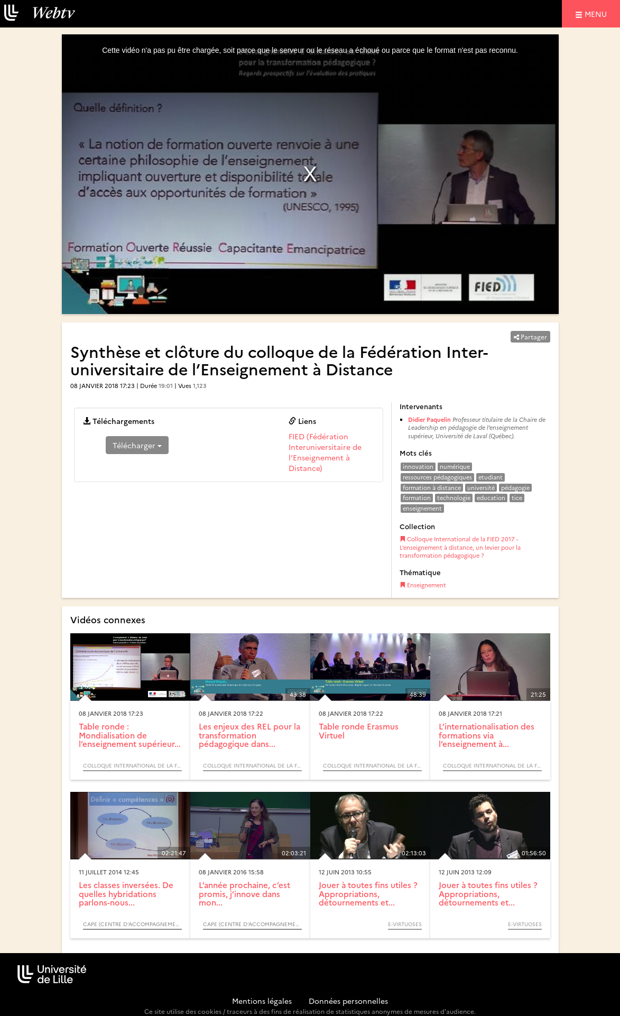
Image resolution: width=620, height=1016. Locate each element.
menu (597, 13)
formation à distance (432, 488)
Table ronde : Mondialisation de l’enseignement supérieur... (130, 735)
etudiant (490, 477)
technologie (453, 498)
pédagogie (515, 488)
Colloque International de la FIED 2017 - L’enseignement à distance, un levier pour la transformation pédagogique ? (460, 547)
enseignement (422, 508)
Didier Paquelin (429, 419)
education (491, 498)
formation (417, 498)
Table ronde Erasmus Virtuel (359, 731)
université (481, 488)
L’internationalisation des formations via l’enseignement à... (486, 735)
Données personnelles (348, 1000)
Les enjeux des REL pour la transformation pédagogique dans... (249, 735)
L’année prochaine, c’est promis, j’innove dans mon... (244, 893)
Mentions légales (262, 1000)
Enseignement (423, 585)
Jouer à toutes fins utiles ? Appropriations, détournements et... (368, 893)
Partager (530, 336)
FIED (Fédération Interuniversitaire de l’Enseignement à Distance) (325, 452)
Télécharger (137, 445)
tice (517, 498)
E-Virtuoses (405, 924)
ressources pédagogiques (437, 477)
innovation (418, 466)
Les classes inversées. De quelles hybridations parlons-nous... (126, 893)
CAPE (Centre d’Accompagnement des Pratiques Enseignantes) (132, 924)
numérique (455, 466)
